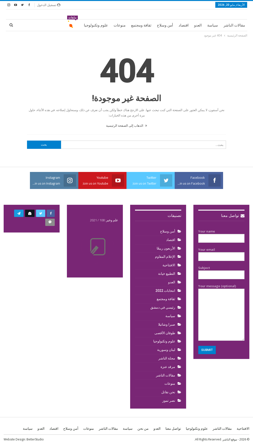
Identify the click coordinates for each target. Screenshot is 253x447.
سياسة (212, 25)
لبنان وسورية (166, 350)
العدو (198, 25)
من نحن (143, 428)
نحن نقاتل (168, 392)
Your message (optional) (221, 312)
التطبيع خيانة (166, 274)
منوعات (120, 25)
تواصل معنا (232, 215)
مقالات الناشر (234, 25)
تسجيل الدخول (48, 5)
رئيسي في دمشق (162, 307)
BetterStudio (35, 439)
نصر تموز (168, 400)
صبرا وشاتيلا (166, 324)
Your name (221, 235)
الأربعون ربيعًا (166, 248)
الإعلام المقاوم (165, 257)
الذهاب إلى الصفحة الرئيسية (126, 125)
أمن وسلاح (165, 25)
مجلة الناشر (166, 358)
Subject (221, 271)
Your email (221, 253)
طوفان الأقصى (164, 333)
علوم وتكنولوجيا (96, 25)
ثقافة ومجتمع (141, 25)
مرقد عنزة (168, 367)
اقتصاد (184, 25)
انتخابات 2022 (165, 291)
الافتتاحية (169, 265)
